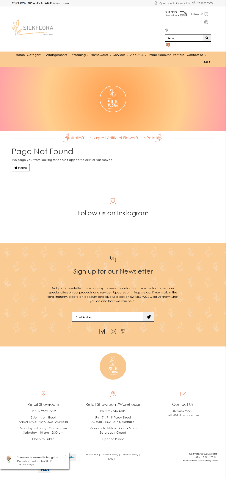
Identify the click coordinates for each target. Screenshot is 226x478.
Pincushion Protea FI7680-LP (34, 461)
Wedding (80, 54)
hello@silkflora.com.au (182, 415)
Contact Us (183, 3)
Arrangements (58, 54)
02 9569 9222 (202, 2)
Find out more (60, 3)
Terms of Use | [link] (92, 454)
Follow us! (197, 14)
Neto (215, 460)
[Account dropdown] (164, 3)
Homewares (101, 54)
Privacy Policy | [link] (111, 454)
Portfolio (179, 54)
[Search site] (207, 38)
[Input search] (184, 38)
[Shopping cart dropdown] (168, 44)
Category (35, 54)
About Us (138, 54)
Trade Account (160, 54)
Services (120, 54)
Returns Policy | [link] (131, 454)
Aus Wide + (176, 13)
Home (20, 54)
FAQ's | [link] (112, 458)
